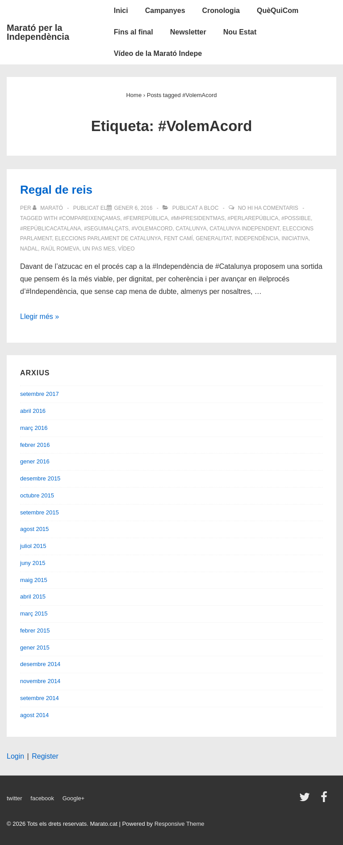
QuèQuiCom (277, 10)
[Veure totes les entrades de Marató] (48, 208)
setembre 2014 (39, 698)
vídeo (126, 249)
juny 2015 (32, 563)
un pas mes (98, 249)
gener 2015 (35, 647)
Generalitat (213, 238)
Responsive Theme (180, 823)
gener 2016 (35, 461)
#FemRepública (145, 218)
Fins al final (133, 32)
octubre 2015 (37, 495)
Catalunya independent (244, 228)
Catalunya (191, 228)
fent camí (178, 238)
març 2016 (33, 428)
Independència (256, 238)
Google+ (74, 798)
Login (15, 756)
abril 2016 (33, 411)
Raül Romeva (60, 249)
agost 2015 (34, 529)
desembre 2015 (40, 478)
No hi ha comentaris (268, 208)
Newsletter (188, 32)
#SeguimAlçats (106, 228)
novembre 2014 (40, 681)
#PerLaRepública (252, 218)
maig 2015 (33, 580)
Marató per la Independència (38, 32)
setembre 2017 (39, 394)
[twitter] (306, 800)
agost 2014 (34, 715)
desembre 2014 (40, 664)
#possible (296, 218)
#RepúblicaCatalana (50, 228)
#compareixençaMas (89, 218)
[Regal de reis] (133, 208)
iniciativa (295, 238)
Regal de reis (56, 189)
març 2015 (33, 613)
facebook (42, 798)
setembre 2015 (39, 512)
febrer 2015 (35, 630)
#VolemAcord (151, 228)
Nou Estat (240, 32)
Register (45, 756)
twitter (14, 798)
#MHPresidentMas (198, 218)
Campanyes (165, 10)
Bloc (211, 208)
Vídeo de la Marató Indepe (158, 53)
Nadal (29, 249)
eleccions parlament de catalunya (108, 238)
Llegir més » (39, 316)
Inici (121, 10)
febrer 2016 (35, 445)
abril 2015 (33, 596)
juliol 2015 (33, 546)
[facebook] (325, 800)
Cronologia (221, 10)
